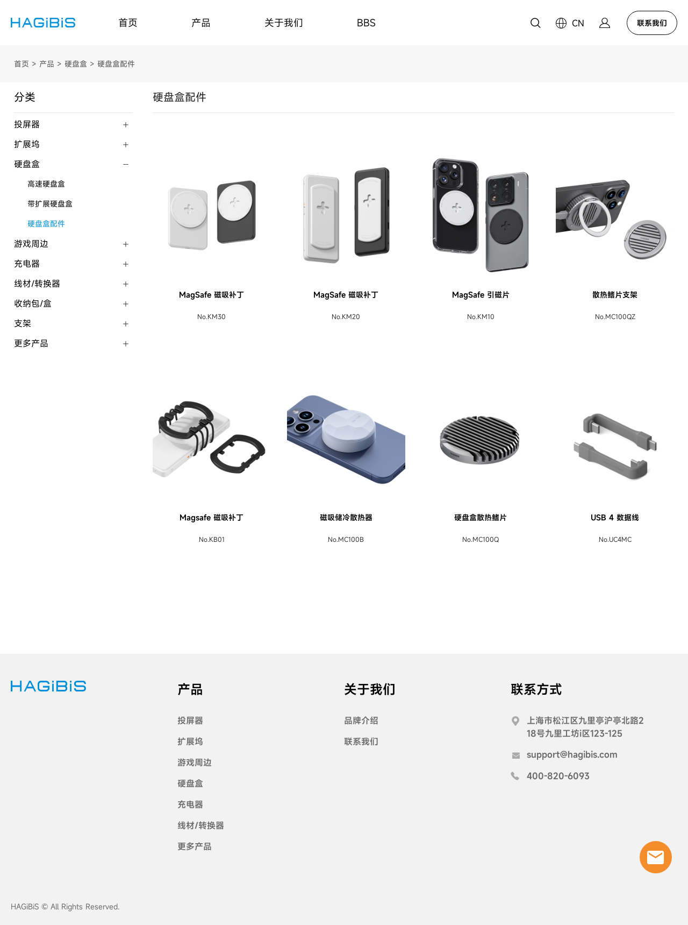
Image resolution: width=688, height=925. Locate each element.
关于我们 (283, 22)
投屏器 (27, 124)
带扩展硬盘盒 (50, 204)
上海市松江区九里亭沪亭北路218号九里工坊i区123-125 (585, 727)
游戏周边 (31, 244)
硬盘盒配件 (116, 64)
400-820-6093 (558, 776)
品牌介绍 (361, 720)
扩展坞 (27, 144)
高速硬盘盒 (46, 184)
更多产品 (31, 343)
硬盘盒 (75, 64)
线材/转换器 (37, 283)
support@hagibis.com (572, 754)
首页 (128, 22)
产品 (201, 22)
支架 (22, 323)
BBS (366, 22)
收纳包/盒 (33, 303)
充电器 (27, 264)
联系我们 (652, 23)
